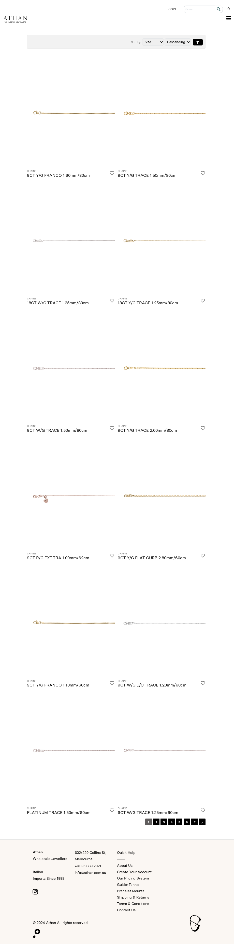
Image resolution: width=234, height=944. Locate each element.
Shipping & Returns (133, 897)
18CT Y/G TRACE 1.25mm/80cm (148, 302)
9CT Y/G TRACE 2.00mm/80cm (147, 430)
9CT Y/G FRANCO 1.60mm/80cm (58, 175)
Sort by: (136, 42)
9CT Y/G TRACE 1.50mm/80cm (147, 175)
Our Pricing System (133, 878)
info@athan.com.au (90, 873)
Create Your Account (134, 872)
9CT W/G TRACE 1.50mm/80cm (57, 430)
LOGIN (171, 9)
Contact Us (126, 910)
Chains (31, 171)
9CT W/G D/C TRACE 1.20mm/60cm (152, 685)
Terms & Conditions (133, 904)
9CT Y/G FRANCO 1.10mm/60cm (58, 685)
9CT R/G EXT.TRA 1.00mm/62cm (58, 557)
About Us (125, 865)
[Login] (112, 174)
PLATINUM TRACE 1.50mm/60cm (59, 812)
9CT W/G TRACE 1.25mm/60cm (148, 812)
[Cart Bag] (228, 9)
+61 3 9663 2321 (88, 866)
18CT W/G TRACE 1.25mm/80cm (58, 302)
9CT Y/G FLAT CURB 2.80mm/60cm (152, 557)
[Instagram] (35, 891)
